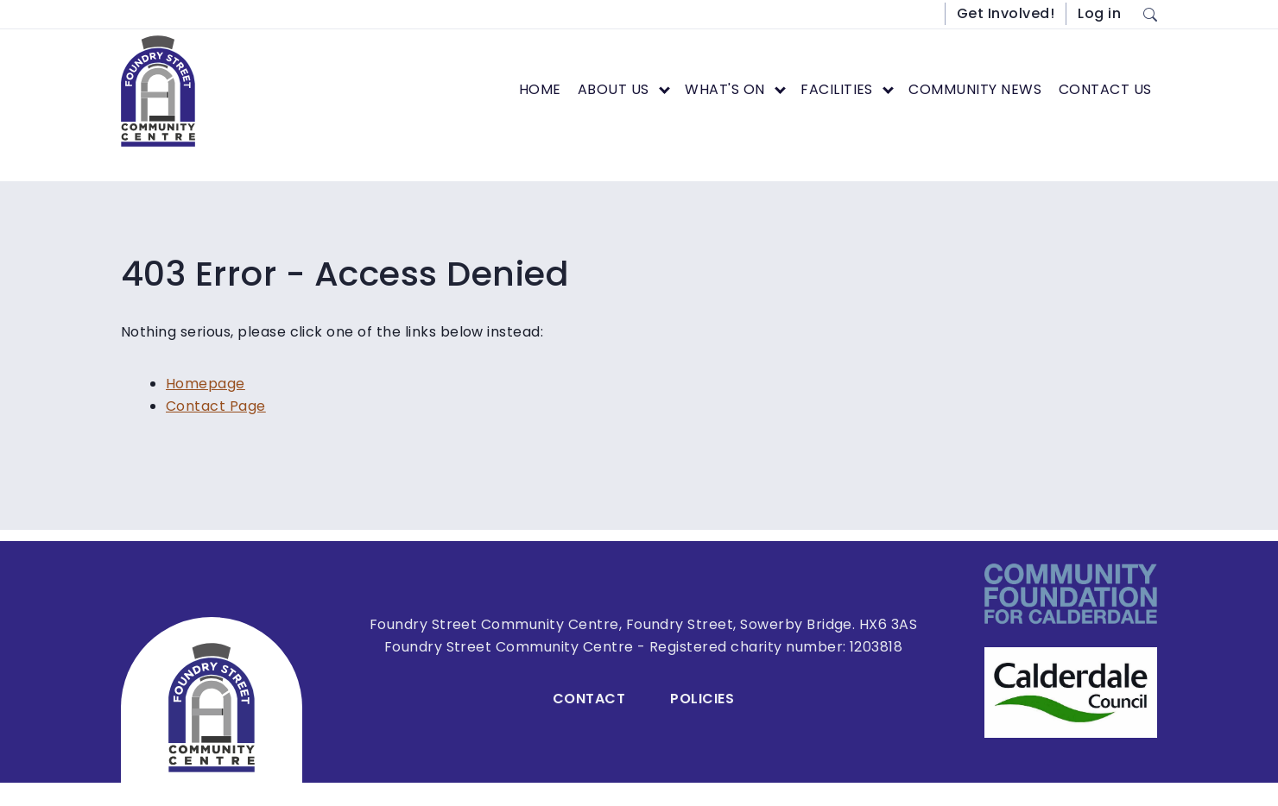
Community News (974, 89)
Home (540, 89)
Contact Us (1105, 89)
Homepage (205, 384)
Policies (702, 698)
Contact (589, 698)
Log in (1099, 13)
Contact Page (216, 406)
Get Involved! (1005, 13)
